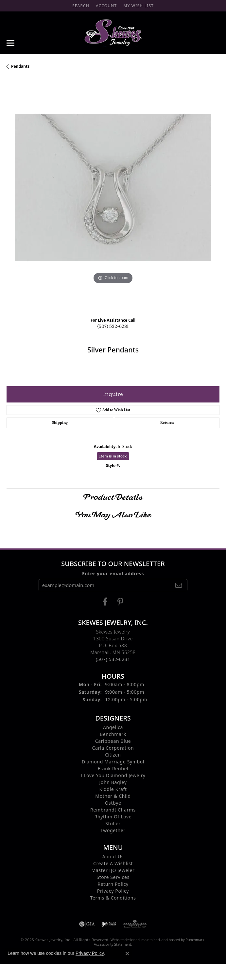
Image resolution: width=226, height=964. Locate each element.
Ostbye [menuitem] (113, 803)
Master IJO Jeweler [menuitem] (113, 870)
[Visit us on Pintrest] (120, 602)
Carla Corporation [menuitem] (113, 748)
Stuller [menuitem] (113, 823)
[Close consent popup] (127, 953)
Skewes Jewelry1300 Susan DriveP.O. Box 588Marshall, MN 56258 (112, 645)
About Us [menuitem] (113, 856)
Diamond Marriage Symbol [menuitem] (113, 762)
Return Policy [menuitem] (113, 884)
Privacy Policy (90, 953)
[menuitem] (87, 924)
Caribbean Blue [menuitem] (113, 741)
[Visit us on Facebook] (105, 602)
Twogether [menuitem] (113, 830)
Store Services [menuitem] (113, 877)
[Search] (80, 5)
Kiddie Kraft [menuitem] (113, 789)
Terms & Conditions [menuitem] (113, 898)
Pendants (20, 66)
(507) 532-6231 (113, 326)
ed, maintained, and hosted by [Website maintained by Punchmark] (160, 939)
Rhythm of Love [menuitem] (113, 816)
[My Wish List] (138, 5)
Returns (167, 423)
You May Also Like (113, 514)
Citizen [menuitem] (113, 755)
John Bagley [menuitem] (113, 782)
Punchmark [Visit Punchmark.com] (195, 939)
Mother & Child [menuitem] (112, 796)
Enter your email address (113, 573)
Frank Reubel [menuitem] (113, 768)
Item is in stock (113, 456)
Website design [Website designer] (123, 939)
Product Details (113, 497)
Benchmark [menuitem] (113, 734)
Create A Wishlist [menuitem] (113, 863)
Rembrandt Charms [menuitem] (113, 810)
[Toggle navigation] (10, 43)
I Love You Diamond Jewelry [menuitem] (112, 775)
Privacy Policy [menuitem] (113, 891)
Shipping (60, 423)
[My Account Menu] (106, 5)
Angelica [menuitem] (113, 727)
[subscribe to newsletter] (178, 585)
